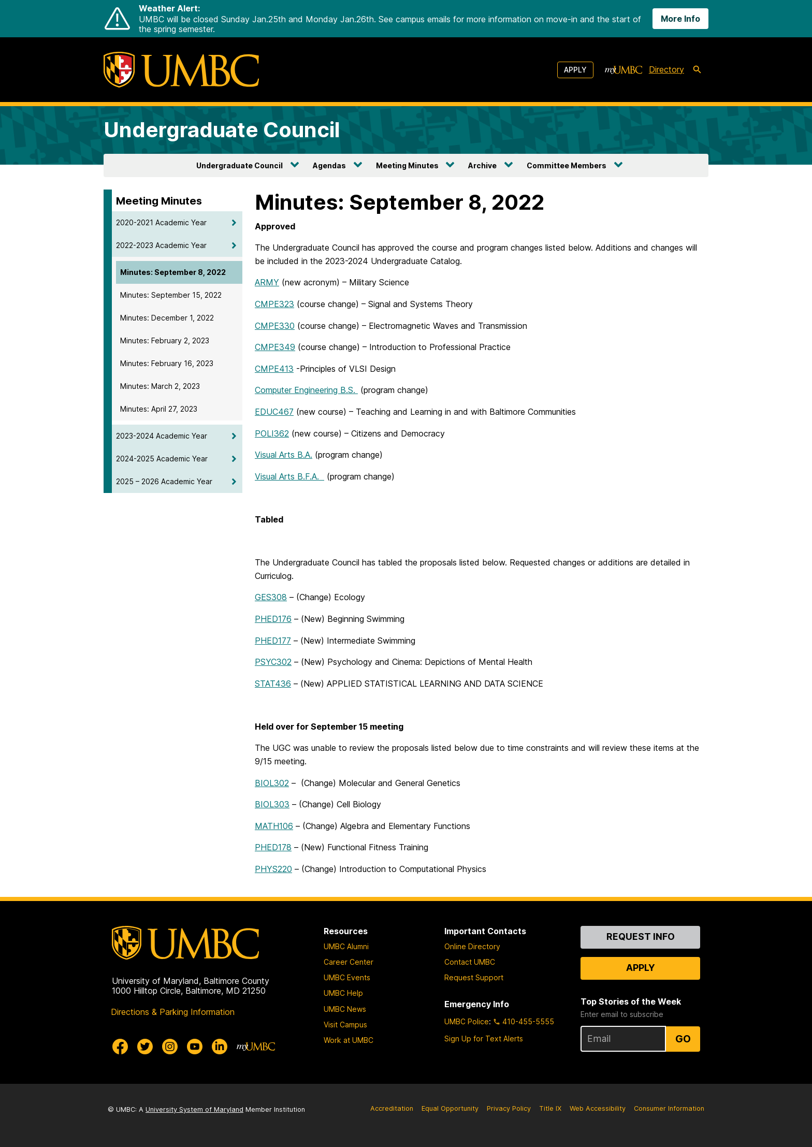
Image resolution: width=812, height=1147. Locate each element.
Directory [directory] (666, 69)
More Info (680, 18)
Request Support (473, 977)
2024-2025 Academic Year (162, 458)
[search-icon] (697, 70)
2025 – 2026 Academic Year (164, 481)
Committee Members (566, 165)
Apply (575, 69)
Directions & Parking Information (173, 1012)
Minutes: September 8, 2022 (173, 272)
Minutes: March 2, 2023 (160, 386)
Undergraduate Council (222, 129)
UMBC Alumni (346, 946)
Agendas (329, 165)
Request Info (640, 936)
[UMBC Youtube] (194, 1046)
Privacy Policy (509, 1108)
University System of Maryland (194, 1109)
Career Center (348, 961)
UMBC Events (347, 977)
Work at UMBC (348, 1040)
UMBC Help (343, 993)
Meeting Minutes (407, 165)
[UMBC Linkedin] (219, 1046)
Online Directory (472, 946)
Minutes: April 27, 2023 (158, 408)
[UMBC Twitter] (145, 1046)
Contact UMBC (469, 961)
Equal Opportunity (450, 1108)
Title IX (550, 1108)
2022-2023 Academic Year (161, 245)
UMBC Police (466, 1021)
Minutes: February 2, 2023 (164, 340)
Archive (482, 165)
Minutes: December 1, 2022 (167, 317)
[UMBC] (181, 70)
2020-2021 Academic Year (161, 222)
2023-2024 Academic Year (161, 435)
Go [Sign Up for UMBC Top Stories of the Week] (683, 1039)
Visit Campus (345, 1024)
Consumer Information (669, 1108)
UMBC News (345, 1009)
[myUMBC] (623, 70)
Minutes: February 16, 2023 (166, 363)
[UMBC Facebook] (120, 1046)
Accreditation (391, 1108)
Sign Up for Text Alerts (483, 1038)
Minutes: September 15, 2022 (171, 295)
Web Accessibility (598, 1108)
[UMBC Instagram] (169, 1046)
